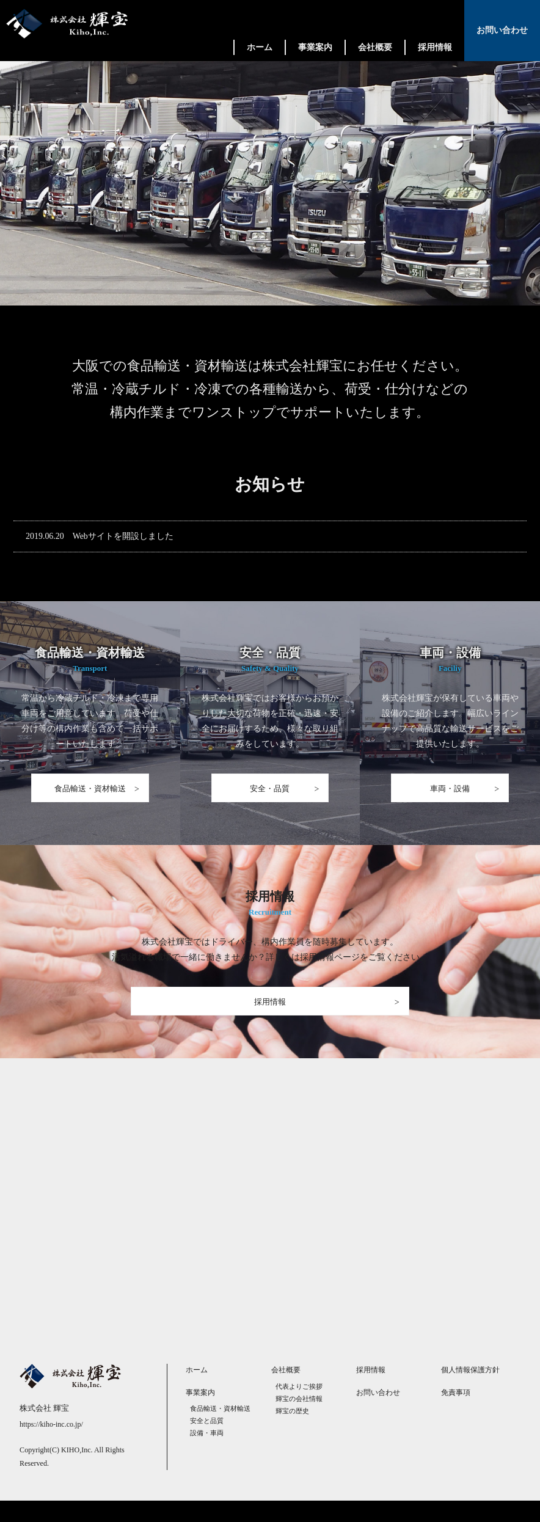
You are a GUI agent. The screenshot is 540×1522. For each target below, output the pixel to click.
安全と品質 (207, 1442)
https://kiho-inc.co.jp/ (51, 1445)
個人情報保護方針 (470, 1391)
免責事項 (455, 1413)
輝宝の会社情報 (299, 1419)
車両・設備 (450, 797)
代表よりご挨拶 (299, 1407)
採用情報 (435, 47)
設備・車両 (207, 1454)
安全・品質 (270, 797)
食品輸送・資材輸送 (89, 797)
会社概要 (375, 47)
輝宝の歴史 (292, 1431)
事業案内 (315, 47)
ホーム (259, 47)
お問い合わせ (502, 30)
